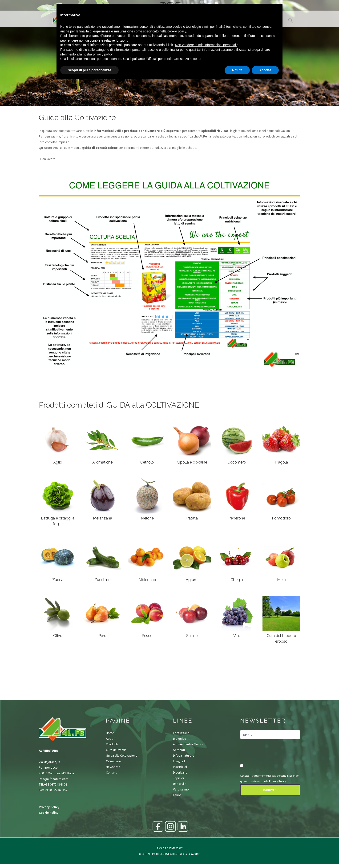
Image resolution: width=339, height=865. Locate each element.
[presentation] (267, 752)
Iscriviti (270, 790)
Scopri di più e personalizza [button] (89, 70)
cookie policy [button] (176, 31)
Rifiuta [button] (237, 70)
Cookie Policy (48, 812)
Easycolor (193, 854)
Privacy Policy (49, 807)
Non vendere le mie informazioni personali (205, 45)
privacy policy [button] (103, 54)
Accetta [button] (265, 70)
